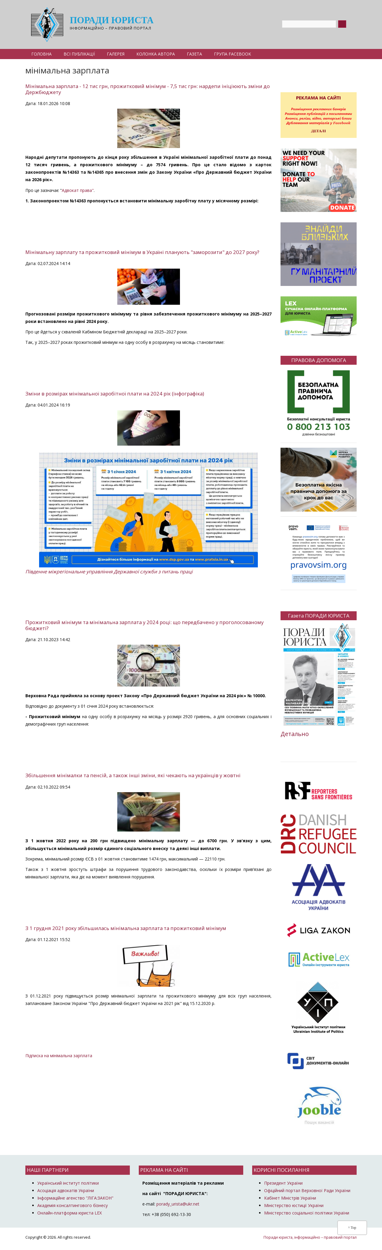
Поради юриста (112, 20)
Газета (194, 54)
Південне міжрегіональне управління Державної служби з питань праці (108, 571)
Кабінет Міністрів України (290, 1198)
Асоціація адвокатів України (65, 1190)
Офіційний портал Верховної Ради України (307, 1190)
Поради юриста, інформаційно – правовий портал (310, 1237)
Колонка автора (155, 54)
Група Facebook (232, 54)
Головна (41, 54)
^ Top (352, 1228)
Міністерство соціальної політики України (306, 1213)
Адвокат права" (78, 190)
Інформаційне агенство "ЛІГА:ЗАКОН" (75, 1198)
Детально (295, 734)
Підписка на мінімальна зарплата (58, 1055)
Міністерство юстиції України (294, 1205)
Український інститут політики (68, 1183)
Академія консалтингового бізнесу (72, 1205)
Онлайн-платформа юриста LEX (69, 1213)
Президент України (283, 1183)
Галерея (115, 54)
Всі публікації (79, 54)
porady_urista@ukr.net (177, 1204)
